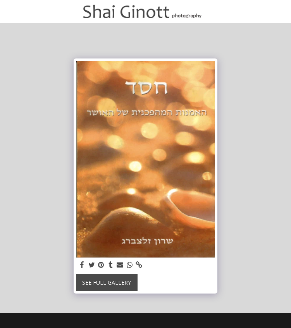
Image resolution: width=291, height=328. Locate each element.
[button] (8, 11)
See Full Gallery (106, 282)
